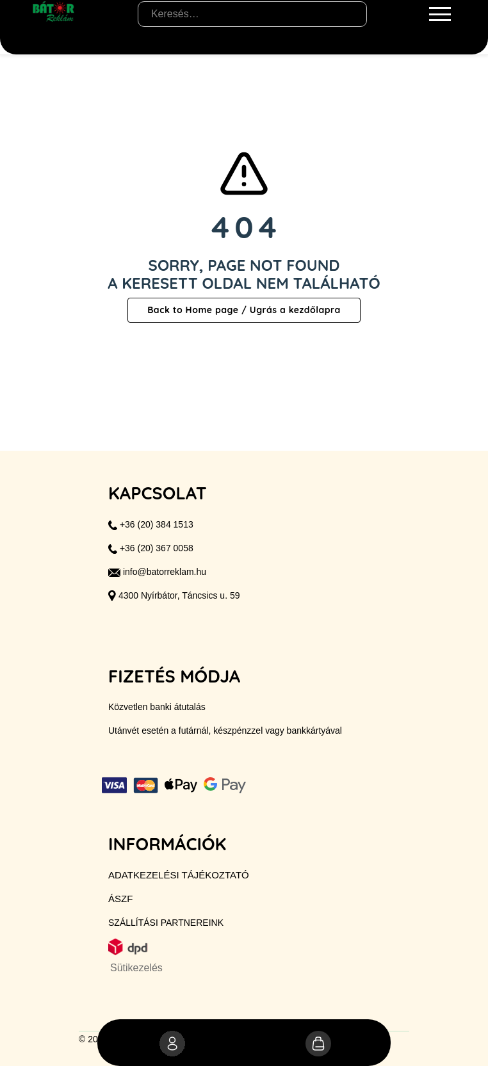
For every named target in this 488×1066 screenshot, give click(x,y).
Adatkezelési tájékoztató (178, 874)
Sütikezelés (136, 967)
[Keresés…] (252, 14)
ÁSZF (120, 898)
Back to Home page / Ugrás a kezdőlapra (244, 310)
